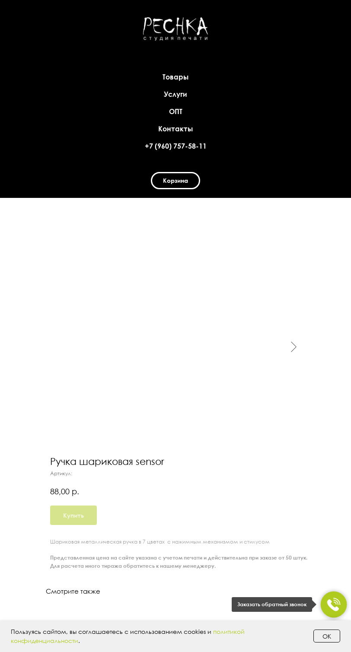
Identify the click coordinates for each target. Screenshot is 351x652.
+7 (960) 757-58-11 (176, 146)
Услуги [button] (175, 94)
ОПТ (175, 111)
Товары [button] (175, 77)
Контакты (175, 128)
